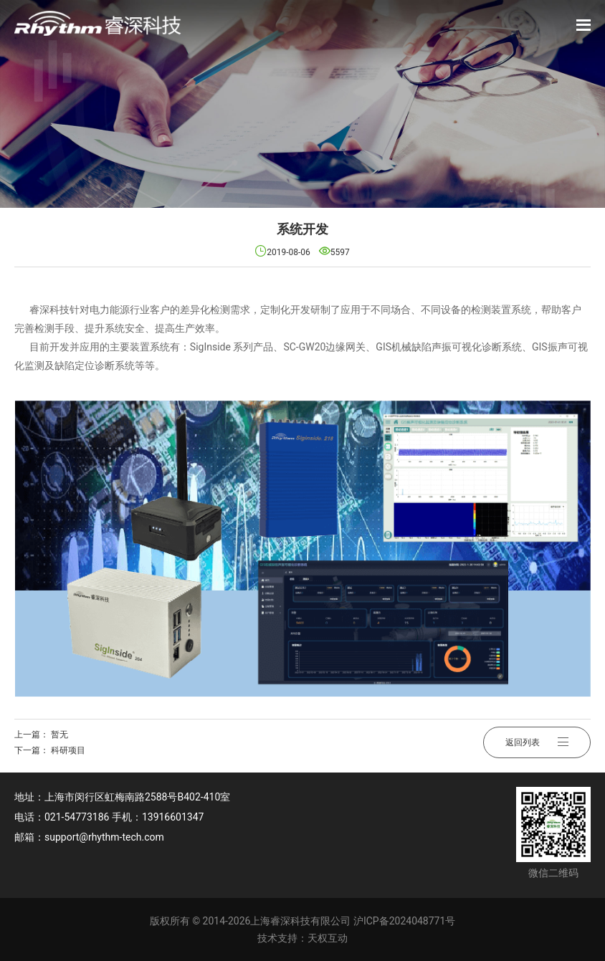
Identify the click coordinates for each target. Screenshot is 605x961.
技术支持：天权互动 (302, 938)
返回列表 (536, 742)
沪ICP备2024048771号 (404, 921)
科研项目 (68, 750)
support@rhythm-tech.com (104, 837)
